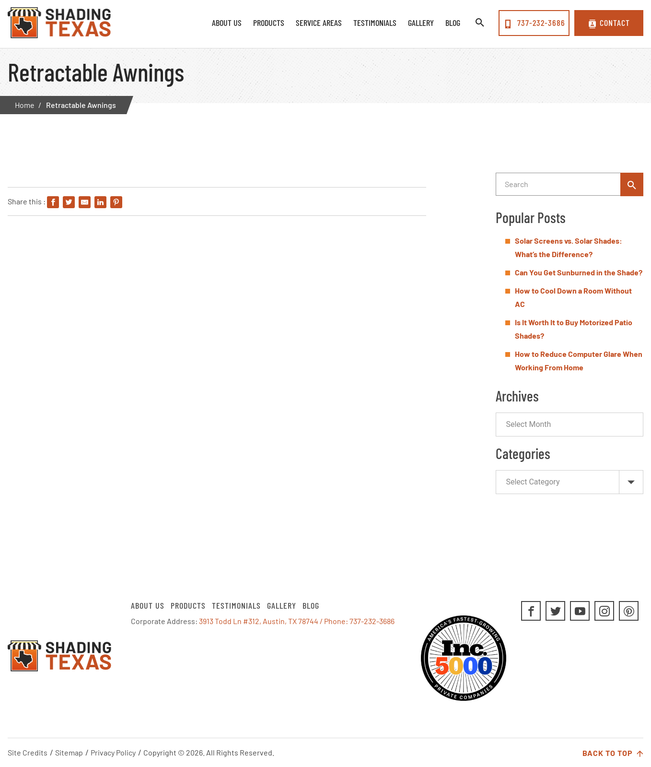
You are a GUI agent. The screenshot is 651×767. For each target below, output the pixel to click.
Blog (310, 605)
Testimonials (236, 605)
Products (188, 605)
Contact (609, 23)
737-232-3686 (534, 23)
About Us (147, 605)
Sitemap (69, 752)
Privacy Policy (113, 752)
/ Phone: (334, 620)
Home (25, 104)
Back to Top (612, 753)
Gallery (281, 605)
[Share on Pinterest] (116, 202)
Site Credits (27, 752)
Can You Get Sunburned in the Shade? (578, 272)
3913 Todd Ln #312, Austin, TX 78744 (258, 620)
